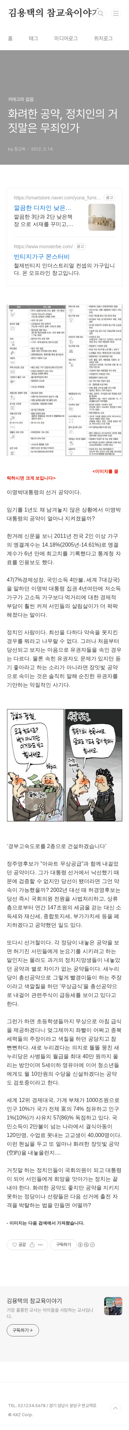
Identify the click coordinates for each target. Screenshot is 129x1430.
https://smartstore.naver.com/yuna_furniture (58, 198)
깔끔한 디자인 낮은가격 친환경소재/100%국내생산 (43, 208)
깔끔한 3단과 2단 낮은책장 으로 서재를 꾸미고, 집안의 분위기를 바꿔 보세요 (43, 221)
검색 (101, 13)
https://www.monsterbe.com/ (43, 246)
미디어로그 (66, 38)
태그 (33, 38)
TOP (115, 1408)
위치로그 (103, 38)
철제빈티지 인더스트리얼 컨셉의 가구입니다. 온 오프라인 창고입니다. (64, 269)
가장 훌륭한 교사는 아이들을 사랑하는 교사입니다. (50, 1313)
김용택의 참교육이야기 (54, 13)
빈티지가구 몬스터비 (42, 256)
